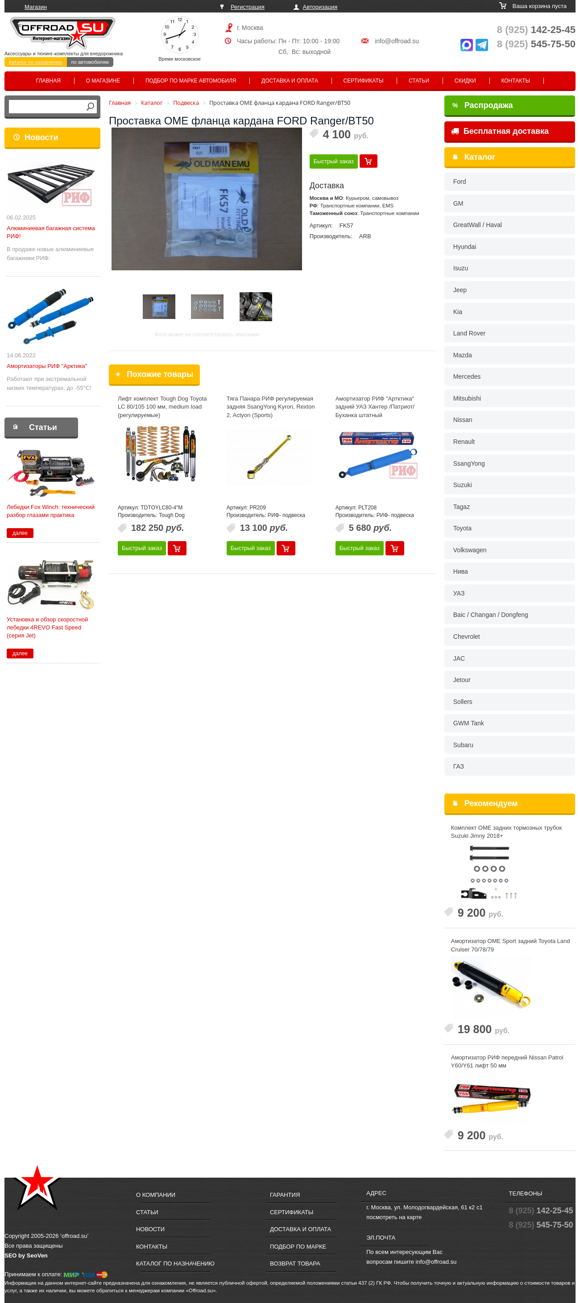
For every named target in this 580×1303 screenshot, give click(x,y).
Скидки (465, 81)
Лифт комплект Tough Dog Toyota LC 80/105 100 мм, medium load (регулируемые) (162, 406)
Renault (464, 441)
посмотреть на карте (394, 1217)
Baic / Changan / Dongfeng (490, 614)
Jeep (460, 290)
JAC (459, 658)
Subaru (463, 745)
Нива (460, 571)
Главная (48, 81)
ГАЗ (458, 766)
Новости (41, 137)
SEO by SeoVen (26, 1255)
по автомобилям (90, 62)
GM (458, 203)
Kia (457, 311)
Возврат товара (295, 1263)
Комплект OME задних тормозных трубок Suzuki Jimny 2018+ (506, 832)
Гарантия (285, 1194)
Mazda (462, 355)
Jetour (462, 679)
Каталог (480, 157)
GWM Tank (468, 723)
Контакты (515, 81)
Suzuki (462, 484)
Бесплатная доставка (500, 131)
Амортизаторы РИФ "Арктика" (47, 366)
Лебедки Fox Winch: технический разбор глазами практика (51, 511)
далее (20, 533)
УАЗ (459, 593)
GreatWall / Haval (477, 224)
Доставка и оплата (289, 81)
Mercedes (467, 376)
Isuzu (460, 268)
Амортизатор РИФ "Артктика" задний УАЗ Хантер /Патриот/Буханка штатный (375, 406)
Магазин (36, 7)
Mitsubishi (467, 398)
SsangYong (469, 463)
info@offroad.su (397, 41)
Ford (459, 181)
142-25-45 (536, 29)
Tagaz (461, 506)
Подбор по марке (298, 1246)
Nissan (462, 419)
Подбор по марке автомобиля (190, 81)
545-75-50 (536, 44)
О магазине (103, 81)
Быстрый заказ (334, 161)
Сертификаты (364, 81)
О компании (155, 1194)
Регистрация (248, 7)
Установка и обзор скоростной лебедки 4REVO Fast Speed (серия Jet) (47, 627)
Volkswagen (470, 550)
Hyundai (464, 246)
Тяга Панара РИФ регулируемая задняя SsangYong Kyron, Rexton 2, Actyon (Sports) (271, 406)
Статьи (419, 81)
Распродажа (482, 105)
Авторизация (320, 7)
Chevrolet (466, 636)
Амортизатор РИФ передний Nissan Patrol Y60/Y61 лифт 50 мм (507, 1061)
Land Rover (469, 333)
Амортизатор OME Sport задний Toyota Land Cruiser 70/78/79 (510, 945)
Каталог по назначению (35, 62)
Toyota (462, 528)
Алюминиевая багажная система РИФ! (51, 232)
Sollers (462, 701)
